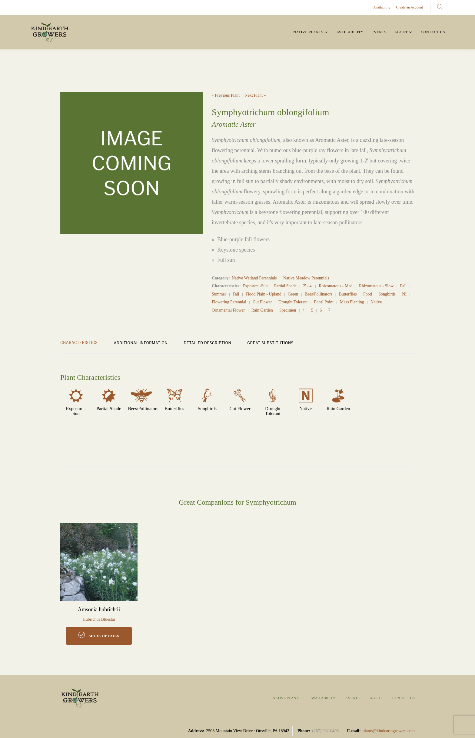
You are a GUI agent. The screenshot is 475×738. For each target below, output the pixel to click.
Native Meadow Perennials (306, 278)
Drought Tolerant (292, 302)
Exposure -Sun (255, 286)
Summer (219, 294)
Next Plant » (255, 95)
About (401, 32)
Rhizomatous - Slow (376, 286)
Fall (403, 286)
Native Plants (308, 32)
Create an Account (409, 7)
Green (293, 294)
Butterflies (348, 294)
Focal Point (324, 302)
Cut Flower (262, 302)
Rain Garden (262, 310)
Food (367, 294)
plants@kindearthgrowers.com (389, 731)
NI (404, 294)
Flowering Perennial (229, 302)
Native (376, 302)
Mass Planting (352, 302)
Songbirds (387, 294)
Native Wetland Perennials (254, 278)
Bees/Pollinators (319, 294)
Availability (381, 7)
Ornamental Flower (228, 310)
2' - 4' (307, 286)
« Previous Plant (226, 95)
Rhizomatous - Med (335, 286)
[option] (131, 163)
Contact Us (433, 32)
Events (379, 32)
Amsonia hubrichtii (99, 609)
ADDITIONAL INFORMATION (141, 343)
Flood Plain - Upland (263, 294)
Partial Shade (285, 286)
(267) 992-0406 (325, 731)
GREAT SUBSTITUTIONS (270, 343)
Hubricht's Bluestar (99, 619)
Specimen (287, 310)
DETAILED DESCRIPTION (207, 343)
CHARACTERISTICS (79, 342)
